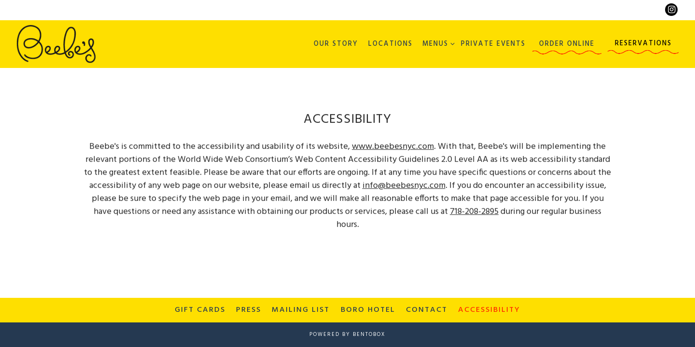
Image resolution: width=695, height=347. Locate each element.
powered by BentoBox (347, 335)
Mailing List (301, 310)
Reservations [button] (643, 43)
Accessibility (489, 310)
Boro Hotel (368, 310)
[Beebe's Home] (56, 44)
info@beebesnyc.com (403, 186)
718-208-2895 (474, 212)
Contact (426, 310)
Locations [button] (390, 44)
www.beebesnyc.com (393, 147)
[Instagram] (671, 9)
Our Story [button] (336, 44)
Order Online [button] (567, 44)
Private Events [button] (493, 44)
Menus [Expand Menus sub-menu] (437, 44)
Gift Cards (200, 310)
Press (248, 310)
